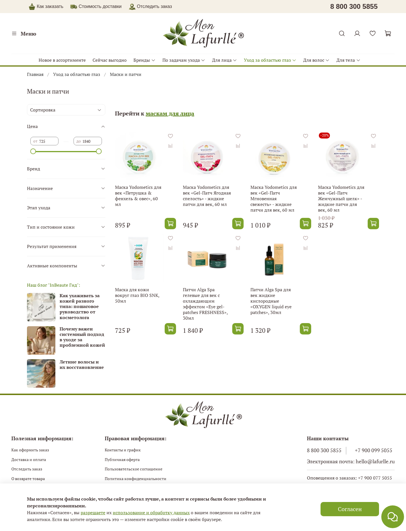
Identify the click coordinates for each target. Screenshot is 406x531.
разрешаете (93, 512)
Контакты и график (123, 450)
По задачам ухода (183, 60)
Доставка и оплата (28, 459)
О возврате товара (28, 478)
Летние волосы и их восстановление (82, 364)
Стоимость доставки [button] (100, 6)
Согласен (350, 509)
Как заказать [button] (50, 6)
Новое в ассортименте (62, 60)
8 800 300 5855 (324, 450)
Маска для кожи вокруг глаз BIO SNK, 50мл (137, 295)
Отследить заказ (26, 469)
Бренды (144, 60)
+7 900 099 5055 (373, 450)
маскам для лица (170, 113)
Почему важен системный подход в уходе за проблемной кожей (82, 337)
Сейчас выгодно (110, 60)
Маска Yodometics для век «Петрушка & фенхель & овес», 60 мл (138, 195)
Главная (35, 74)
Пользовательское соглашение (133, 469)
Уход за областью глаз (270, 60)
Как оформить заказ (30, 450)
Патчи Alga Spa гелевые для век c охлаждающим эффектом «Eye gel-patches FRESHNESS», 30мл (205, 303)
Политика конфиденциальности (135, 478)
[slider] (33, 151)
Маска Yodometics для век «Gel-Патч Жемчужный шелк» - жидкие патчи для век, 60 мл (341, 198)
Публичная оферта (122, 459)
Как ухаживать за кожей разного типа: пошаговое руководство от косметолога (80, 306)
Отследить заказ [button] (150, 6)
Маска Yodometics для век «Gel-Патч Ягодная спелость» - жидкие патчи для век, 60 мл (207, 195)
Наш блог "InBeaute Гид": (53, 285)
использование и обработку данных (151, 512)
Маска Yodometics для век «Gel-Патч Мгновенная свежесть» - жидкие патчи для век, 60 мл (273, 198)
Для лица (224, 60)
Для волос (316, 60)
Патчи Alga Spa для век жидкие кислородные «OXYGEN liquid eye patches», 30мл (271, 300)
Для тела (348, 60)
